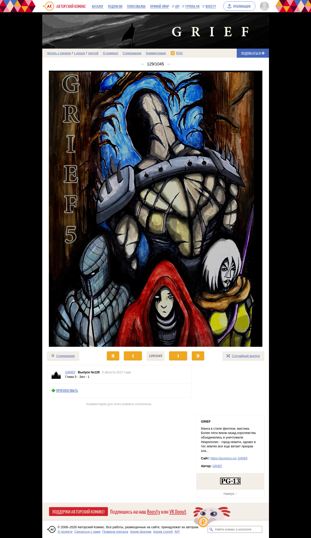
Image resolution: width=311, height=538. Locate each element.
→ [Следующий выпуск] (168, 64)
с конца (79, 53)
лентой (93, 53)
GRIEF (217, 466)
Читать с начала (59, 53)
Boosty (211, 6)
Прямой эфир (159, 6)
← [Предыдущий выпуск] (143, 64)
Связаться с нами (88, 531)
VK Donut (177, 511)
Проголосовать (67, 390)
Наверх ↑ (230, 494)
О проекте (65, 531)
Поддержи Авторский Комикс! (78, 511)
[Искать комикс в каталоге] (211, 529)
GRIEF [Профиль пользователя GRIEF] (70, 372)
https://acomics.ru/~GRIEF (229, 458)
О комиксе (110, 53)
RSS (179, 53)
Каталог (97, 6)
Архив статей (163, 531)
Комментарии (156, 53)
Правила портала (115, 531)
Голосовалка (136, 6)
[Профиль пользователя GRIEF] (56, 374)
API (177, 6)
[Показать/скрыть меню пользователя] (263, 6)
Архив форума (140, 531)
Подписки (115, 6)
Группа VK (192, 6)
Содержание (132, 53)
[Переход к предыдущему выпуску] (70, 209)
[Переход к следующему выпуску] (155, 209)
